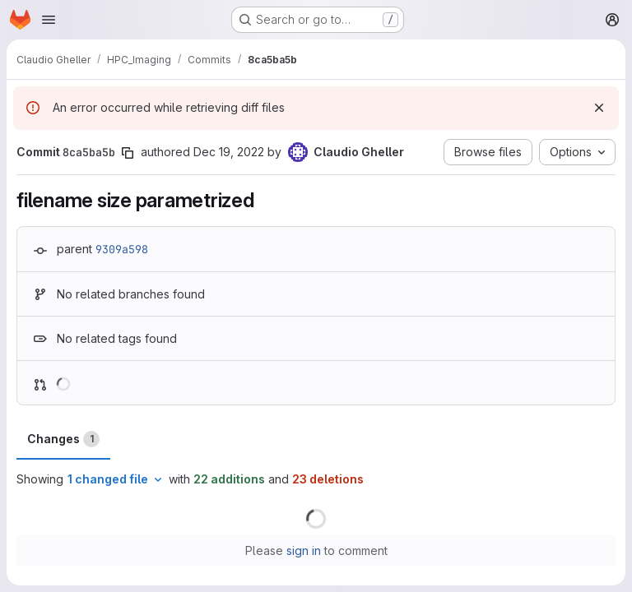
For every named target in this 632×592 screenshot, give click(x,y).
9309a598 (121, 249)
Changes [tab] (63, 439)
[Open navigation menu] (48, 20)
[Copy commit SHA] (127, 153)
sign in (303, 550)
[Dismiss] (599, 108)
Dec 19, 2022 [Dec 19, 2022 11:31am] (228, 152)
